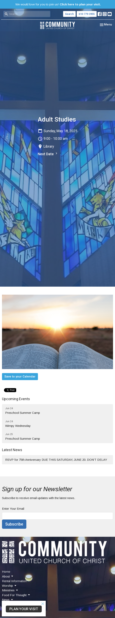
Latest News (12, 450)
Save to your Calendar (20, 376)
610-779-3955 (87, 13)
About (8, 576)
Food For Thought (16, 595)
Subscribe (14, 524)
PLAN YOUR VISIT (23, 609)
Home (6, 571)
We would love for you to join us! (58, 4)
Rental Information (14, 581)
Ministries (10, 590)
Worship (9, 586)
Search (69, 13)
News (8, 600)
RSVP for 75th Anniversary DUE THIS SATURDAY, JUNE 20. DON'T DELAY (56, 459)
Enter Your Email (13, 508)
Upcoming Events (16, 399)
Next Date (48, 153)
